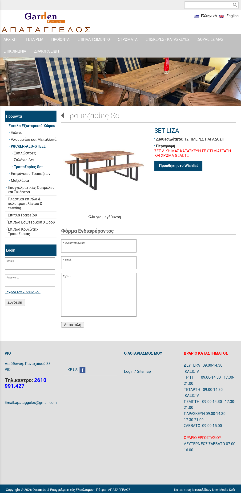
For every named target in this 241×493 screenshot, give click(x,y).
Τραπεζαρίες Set (93, 115)
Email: (10, 260)
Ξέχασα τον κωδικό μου (22, 292)
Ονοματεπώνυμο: (75, 242)
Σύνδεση (15, 302)
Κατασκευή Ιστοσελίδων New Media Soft (204, 490)
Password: (13, 277)
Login (128, 371)
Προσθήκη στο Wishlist (178, 165)
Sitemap (144, 371)
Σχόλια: (67, 276)
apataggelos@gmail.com (36, 402)
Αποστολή (72, 325)
